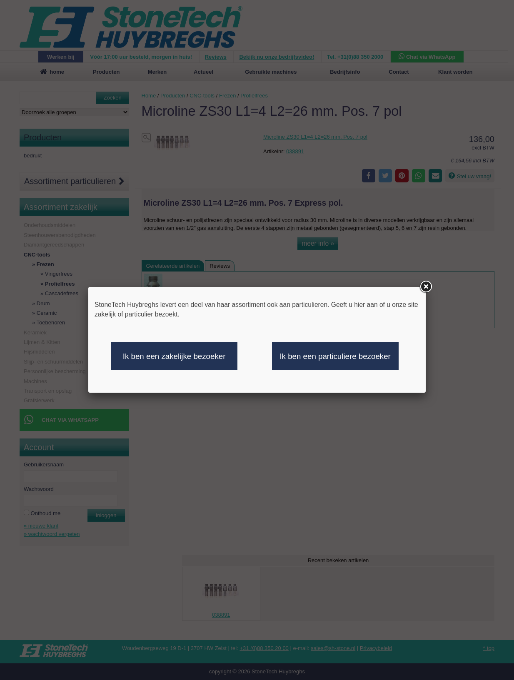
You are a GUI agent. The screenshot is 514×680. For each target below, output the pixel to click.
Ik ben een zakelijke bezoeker (174, 356)
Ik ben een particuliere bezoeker (334, 356)
